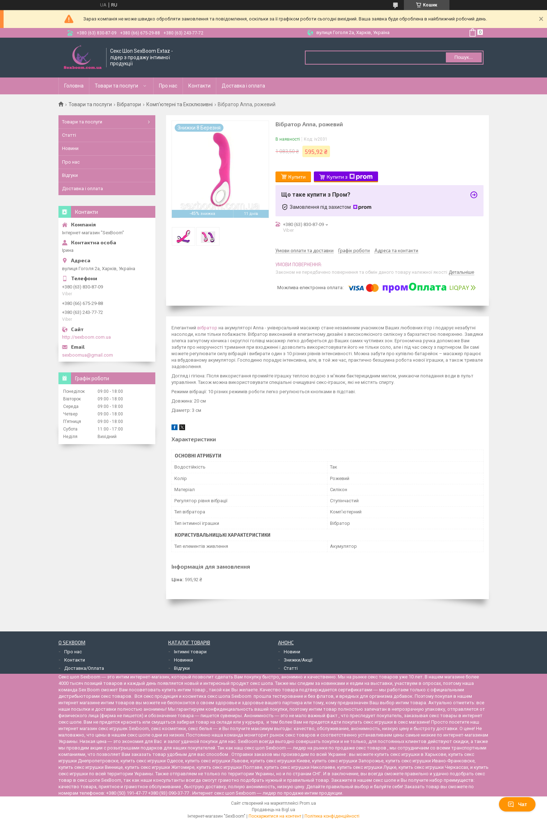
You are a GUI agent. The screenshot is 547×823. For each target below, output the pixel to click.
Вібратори (129, 104)
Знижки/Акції (298, 660)
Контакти (199, 86)
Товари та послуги (116, 86)
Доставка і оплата (243, 86)
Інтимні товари (190, 651)
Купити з (350, 177)
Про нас (168, 86)
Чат (517, 804)
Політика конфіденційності (332, 816)
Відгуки (70, 175)
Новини (70, 148)
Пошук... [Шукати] (463, 57)
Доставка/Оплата (84, 668)
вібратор (207, 327)
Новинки (183, 660)
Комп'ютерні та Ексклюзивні (179, 104)
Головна (74, 86)
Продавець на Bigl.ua (273, 809)
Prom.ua (308, 803)
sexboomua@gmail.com (87, 355)
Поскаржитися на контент (275, 816)
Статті (69, 135)
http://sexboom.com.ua (86, 337)
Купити (297, 177)
